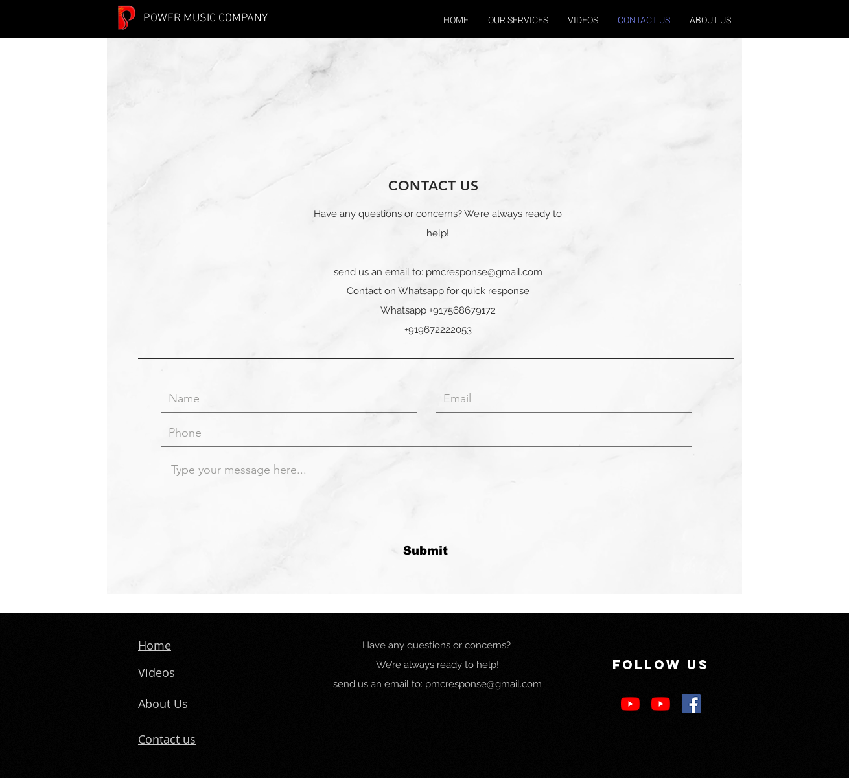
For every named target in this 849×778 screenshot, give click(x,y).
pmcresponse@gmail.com (484, 272)
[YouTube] (630, 703)
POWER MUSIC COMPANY (205, 18)
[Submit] (425, 551)
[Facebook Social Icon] (691, 703)
